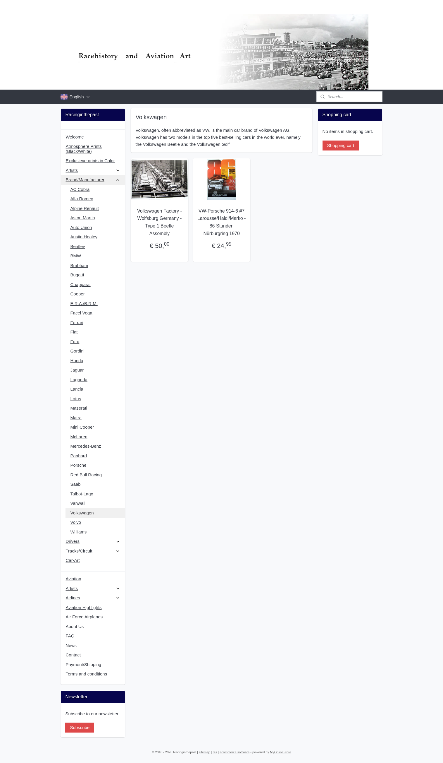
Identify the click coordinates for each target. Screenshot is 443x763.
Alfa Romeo (81, 198)
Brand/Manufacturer (92, 179)
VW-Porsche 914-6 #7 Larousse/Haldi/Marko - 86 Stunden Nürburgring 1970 (221, 222)
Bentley (77, 246)
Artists (92, 170)
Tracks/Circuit (92, 550)
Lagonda (78, 379)
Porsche (78, 465)
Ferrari (76, 322)
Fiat (73, 331)
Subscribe (79, 727)
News (71, 645)
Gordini (77, 350)
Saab (75, 484)
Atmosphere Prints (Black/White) (83, 149)
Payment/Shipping (83, 664)
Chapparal (80, 284)
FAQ (69, 635)
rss (215, 752)
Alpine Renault (84, 208)
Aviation (73, 578)
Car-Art (72, 560)
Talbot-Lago (81, 493)
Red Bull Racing (86, 474)
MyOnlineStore (280, 752)
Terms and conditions (86, 673)
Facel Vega (81, 312)
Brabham (79, 265)
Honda (76, 360)
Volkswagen (82, 512)
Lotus (75, 398)
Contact (73, 654)
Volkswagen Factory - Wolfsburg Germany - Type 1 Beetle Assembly (159, 222)
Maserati (78, 408)
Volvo (75, 522)
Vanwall (77, 503)
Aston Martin (82, 217)
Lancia (76, 388)
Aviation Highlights (83, 607)
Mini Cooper (82, 427)
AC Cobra (79, 189)
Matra (75, 417)
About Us (74, 626)
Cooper (77, 293)
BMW (75, 255)
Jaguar (77, 369)
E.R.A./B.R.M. (83, 303)
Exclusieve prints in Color (90, 160)
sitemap (204, 752)
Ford (74, 341)
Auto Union (81, 227)
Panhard (78, 455)
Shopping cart (340, 145)
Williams (78, 531)
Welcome (74, 136)
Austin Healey (83, 236)
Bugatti (77, 274)
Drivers (92, 541)
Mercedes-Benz (85, 446)
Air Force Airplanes (84, 616)
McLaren (78, 436)
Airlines (92, 597)
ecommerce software (234, 752)
